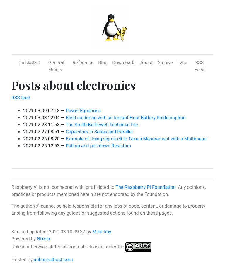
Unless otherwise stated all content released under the (68, 247)
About (146, 62)
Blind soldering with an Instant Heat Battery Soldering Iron (126, 118)
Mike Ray (101, 232)
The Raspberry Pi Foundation (145, 187)
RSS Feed (200, 66)
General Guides (56, 66)
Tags (183, 62)
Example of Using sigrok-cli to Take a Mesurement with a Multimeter (136, 139)
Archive (165, 62)
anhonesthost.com (53, 259)
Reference (83, 62)
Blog (103, 62)
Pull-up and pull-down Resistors (98, 146)
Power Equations (83, 110)
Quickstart (29, 62)
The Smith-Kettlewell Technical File (102, 125)
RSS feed (20, 98)
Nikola (43, 239)
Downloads (123, 62)
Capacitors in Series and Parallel (99, 132)
